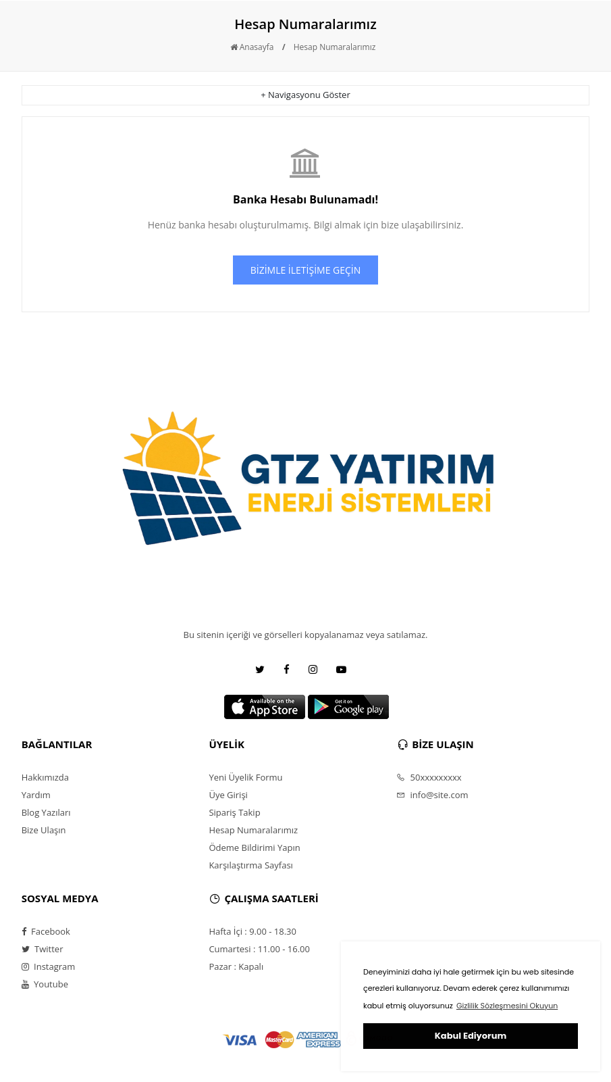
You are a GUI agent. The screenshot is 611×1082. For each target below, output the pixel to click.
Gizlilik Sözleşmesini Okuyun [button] (507, 1005)
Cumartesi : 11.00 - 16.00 (259, 948)
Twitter (42, 948)
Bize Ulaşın (44, 830)
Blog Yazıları (46, 812)
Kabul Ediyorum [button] (470, 1035)
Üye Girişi (228, 794)
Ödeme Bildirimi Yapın (254, 847)
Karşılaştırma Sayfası (250, 865)
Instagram (49, 966)
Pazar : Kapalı (236, 966)
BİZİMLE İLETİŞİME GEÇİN (305, 270)
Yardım (36, 794)
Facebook (46, 931)
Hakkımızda (45, 777)
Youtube (45, 984)
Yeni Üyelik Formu (245, 777)
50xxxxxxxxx (429, 777)
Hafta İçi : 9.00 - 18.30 (252, 931)
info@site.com (432, 794)
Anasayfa (252, 47)
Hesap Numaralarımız (335, 47)
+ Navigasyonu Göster (305, 95)
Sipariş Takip (234, 812)
